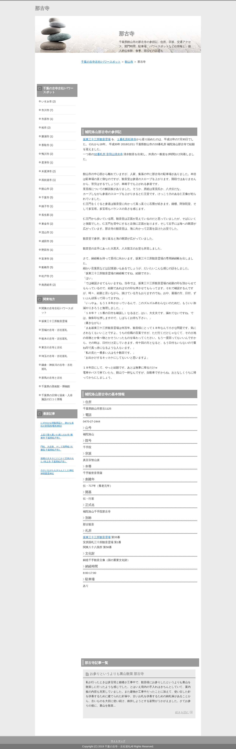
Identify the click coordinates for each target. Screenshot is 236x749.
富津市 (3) (47, 258)
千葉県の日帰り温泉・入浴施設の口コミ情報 (56, 397)
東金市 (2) (47, 223)
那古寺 (42, 8)
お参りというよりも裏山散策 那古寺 (117, 674)
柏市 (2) (46, 127)
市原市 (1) (47, 118)
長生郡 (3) (47, 214)
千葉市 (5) (47, 197)
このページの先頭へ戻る (190, 733)
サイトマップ (118, 741)
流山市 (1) (47, 232)
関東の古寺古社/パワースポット (57, 310)
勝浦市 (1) (47, 136)
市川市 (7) (47, 110)
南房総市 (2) (48, 284)
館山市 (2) (47, 188)
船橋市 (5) (47, 267)
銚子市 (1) (47, 206)
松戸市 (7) (47, 276)
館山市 (129, 61)
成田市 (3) (47, 241)
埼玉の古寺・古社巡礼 (54, 356)
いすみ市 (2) (48, 101)
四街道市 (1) (48, 179)
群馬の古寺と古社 (51, 377)
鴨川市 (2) (47, 153)
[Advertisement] (140, 93)
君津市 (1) (47, 162)
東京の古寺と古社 (51, 347)
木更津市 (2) (48, 171)
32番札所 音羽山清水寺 (108, 154)
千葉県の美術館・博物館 (55, 386)
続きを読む (182, 712)
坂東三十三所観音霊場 (97, 139)
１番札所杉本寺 (126, 139)
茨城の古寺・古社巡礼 (54, 329)
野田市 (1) (47, 249)
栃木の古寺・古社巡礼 (54, 338)
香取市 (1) (47, 145)
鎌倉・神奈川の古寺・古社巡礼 (56, 367)
